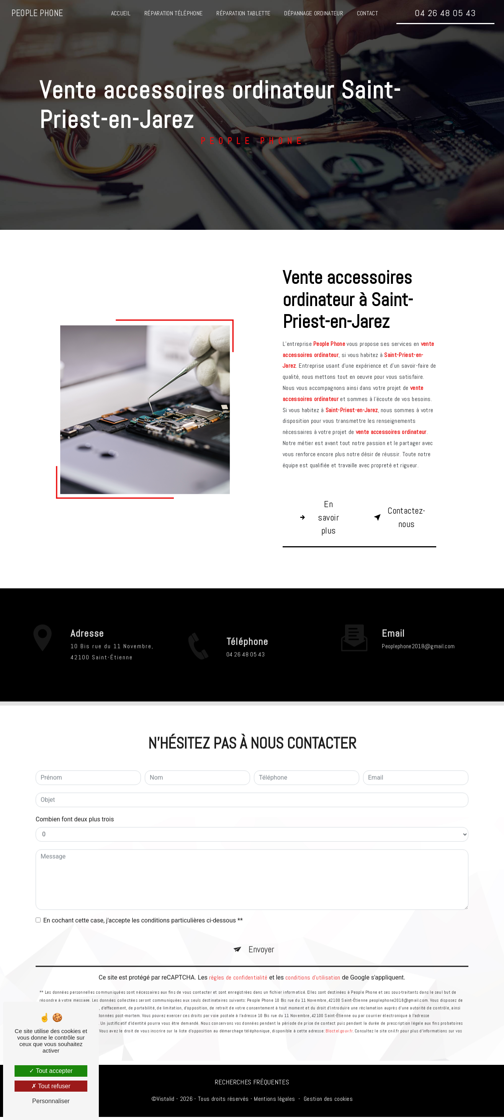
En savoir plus (318, 518)
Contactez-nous (400, 518)
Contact (367, 13)
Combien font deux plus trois (75, 795)
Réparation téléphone (173, 13)
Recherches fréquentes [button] (252, 1085)
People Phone (37, 13)
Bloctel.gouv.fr (339, 1008)
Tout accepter (50, 1071)
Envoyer (261, 926)
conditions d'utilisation (312, 955)
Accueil (120, 13)
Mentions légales (274, 1102)
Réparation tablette (243, 13)
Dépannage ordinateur (313, 13)
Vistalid (166, 1102)
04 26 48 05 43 (445, 13)
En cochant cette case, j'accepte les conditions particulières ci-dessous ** (143, 896)
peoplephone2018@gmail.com (418, 622)
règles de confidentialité (238, 955)
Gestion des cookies (328, 1102)
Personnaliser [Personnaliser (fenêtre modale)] (51, 1101)
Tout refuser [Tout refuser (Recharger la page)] (50, 1086)
